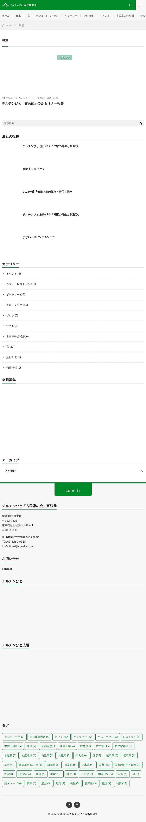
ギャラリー (71, 15)
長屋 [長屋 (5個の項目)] (75, 783)
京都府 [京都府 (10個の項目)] (48, 746)
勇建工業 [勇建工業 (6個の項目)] (67, 746)
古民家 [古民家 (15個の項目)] (103, 746)
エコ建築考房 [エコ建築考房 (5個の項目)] (40, 736)
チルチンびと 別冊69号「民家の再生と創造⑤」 (51, 214)
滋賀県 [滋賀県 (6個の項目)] (25, 774)
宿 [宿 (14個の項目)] (97, 755)
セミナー (28, 98)
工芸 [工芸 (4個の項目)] (9, 764)
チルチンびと (14, 304)
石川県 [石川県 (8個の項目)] (87, 774)
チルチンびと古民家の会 (83, 813)
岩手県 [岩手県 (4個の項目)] (129, 755)
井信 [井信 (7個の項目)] (31, 746)
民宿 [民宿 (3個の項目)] (9, 774)
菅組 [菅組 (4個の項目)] (122, 774)
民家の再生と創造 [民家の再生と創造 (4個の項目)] (127, 764)
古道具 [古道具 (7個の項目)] (10, 755)
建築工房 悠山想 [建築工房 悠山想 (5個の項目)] (30, 764)
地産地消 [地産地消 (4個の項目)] (28, 755)
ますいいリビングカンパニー (40, 237)
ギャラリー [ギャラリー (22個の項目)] (83, 736)
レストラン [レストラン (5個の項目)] (131, 736)
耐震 (55, 98)
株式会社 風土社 (11, 516)
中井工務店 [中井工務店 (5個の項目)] (13, 746)
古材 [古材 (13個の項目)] (85, 746)
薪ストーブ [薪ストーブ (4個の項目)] (13, 783)
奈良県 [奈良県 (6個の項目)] (82, 755)
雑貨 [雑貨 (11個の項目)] (121, 783)
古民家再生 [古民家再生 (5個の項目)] (123, 746)
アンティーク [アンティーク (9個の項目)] (14, 736)
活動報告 (65, 57)
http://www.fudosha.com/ (22, 536)
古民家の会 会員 (125, 15)
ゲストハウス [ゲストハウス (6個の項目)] (108, 736)
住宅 (18, 15)
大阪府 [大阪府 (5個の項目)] (64, 755)
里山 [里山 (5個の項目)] (46, 783)
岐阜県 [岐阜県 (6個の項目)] (112, 755)
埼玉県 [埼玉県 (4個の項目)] (47, 755)
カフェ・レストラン (47, 15)
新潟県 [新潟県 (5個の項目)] (53, 764)
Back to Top (73, 490)
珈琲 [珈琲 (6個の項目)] (40, 774)
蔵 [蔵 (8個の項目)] (135, 774)
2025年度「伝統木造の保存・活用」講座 (47, 191)
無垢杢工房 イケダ (34, 169)
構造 (48, 98)
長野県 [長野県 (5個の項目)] (91, 783)
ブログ (10, 315)
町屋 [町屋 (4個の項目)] (71, 774)
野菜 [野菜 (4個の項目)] (60, 783)
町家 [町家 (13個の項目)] (55, 774)
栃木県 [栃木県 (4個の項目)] (88, 764)
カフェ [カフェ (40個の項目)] (61, 736)
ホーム (5, 15)
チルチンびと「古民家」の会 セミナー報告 (33, 103)
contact (7, 568)
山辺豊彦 (40, 98)
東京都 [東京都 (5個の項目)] (70, 764)
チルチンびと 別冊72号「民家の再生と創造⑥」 (51, 146)
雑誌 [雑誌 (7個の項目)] (106, 783)
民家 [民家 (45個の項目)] (104, 764)
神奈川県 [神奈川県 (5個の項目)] (105, 774)
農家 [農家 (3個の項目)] (31, 783)
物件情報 (89, 15)
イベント (105, 15)
